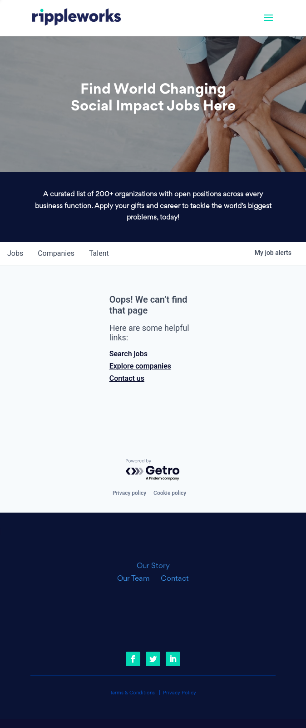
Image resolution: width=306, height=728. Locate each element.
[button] (268, 23)
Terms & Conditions (132, 693)
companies (56, 253)
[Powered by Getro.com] (153, 470)
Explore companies (140, 366)
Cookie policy (169, 493)
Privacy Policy (179, 693)
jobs (15, 253)
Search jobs (128, 353)
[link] (76, 18)
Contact (175, 579)
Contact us (126, 378)
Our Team (137, 579)
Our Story (153, 566)
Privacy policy (129, 493)
